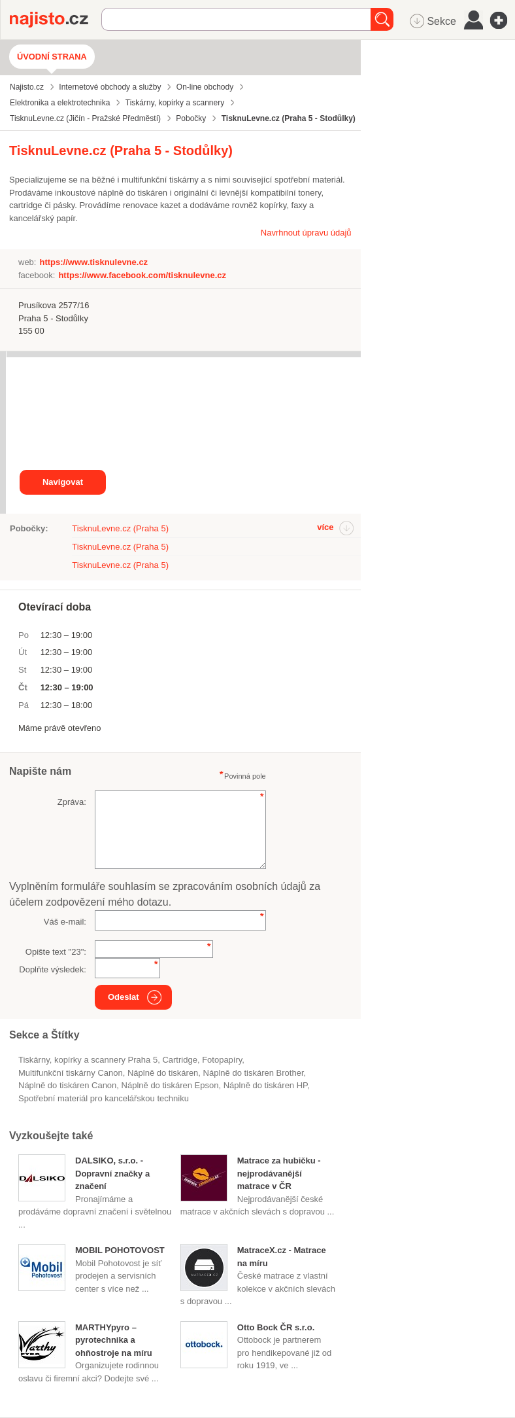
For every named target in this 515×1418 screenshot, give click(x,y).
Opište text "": (55, 952)
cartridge (179, 1060)
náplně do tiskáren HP (265, 1085)
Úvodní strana (52, 57)
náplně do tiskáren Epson (170, 1085)
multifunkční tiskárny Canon (70, 1073)
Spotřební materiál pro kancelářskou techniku (103, 1098)
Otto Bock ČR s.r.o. (275, 1327)
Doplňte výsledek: (52, 969)
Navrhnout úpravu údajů (306, 233)
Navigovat (62, 482)
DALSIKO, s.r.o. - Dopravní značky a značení (112, 1173)
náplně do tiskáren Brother (253, 1073)
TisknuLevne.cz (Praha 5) (120, 528)
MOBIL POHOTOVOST (120, 1250)
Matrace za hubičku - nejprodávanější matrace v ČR (279, 1173)
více (325, 527)
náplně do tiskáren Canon (67, 1085)
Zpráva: (72, 802)
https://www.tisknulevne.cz (93, 262)
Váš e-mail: (65, 922)
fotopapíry (222, 1060)
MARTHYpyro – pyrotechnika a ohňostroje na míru (113, 1340)
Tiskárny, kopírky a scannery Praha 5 (88, 1060)
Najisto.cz (55, 19)
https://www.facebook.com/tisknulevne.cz (142, 275)
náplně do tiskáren (162, 1073)
